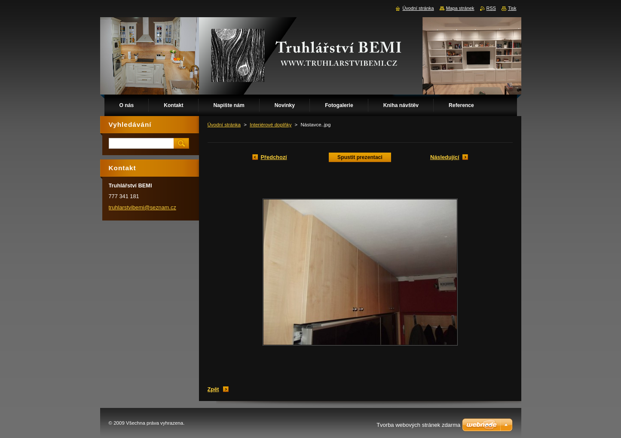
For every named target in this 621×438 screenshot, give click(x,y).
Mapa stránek (460, 8)
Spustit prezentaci (359, 157)
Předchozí (274, 157)
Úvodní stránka (224, 124)
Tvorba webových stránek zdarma (418, 425)
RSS (491, 8)
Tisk (512, 8)
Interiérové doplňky (270, 124)
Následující (444, 157)
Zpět (213, 389)
